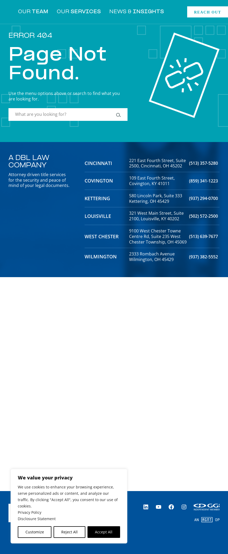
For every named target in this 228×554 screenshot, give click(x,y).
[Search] (117, 114)
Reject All (69, 531)
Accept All (103, 531)
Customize (34, 531)
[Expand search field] (175, 12)
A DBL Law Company (28, 162)
